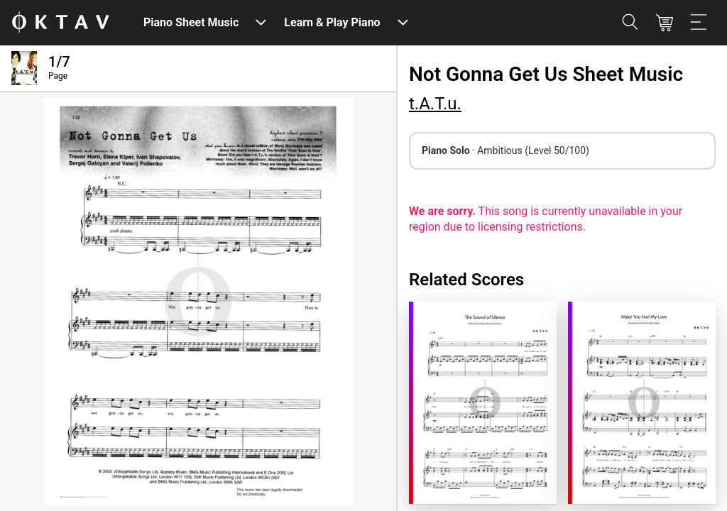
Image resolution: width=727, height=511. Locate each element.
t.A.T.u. (435, 104)
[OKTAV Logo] (60, 23)
